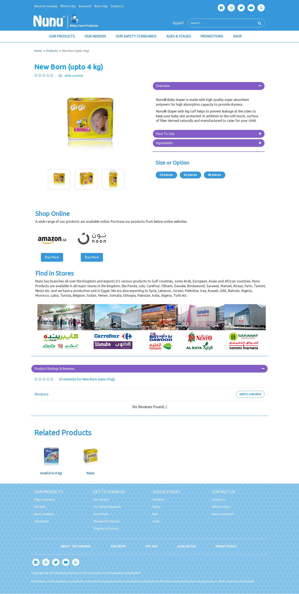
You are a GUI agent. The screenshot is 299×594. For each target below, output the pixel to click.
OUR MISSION (95, 37)
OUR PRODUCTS (62, 37)
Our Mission (101, 499)
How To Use (165, 134)
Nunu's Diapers (44, 514)
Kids (155, 514)
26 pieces (190, 175)
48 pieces (215, 175)
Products (52, 51)
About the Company (46, 6)
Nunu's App (101, 6)
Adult (156, 521)
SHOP (238, 37)
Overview (163, 86)
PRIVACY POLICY (226, 546)
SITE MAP (151, 546)
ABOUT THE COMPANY (76, 546)
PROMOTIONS (212, 37)
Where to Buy (68, 6)
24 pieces (166, 175)
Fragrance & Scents (106, 528)
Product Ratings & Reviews (54, 369)
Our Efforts (100, 514)
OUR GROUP (118, 546)
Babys (157, 507)
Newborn (158, 499)
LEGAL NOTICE (186, 546)
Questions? (85, 6)
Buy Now (52, 257)
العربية (178, 23)
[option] (90, 123)
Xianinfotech (132, 573)
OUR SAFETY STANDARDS (136, 37)
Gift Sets (39, 507)
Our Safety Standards (107, 507)
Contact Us (117, 6)
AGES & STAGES (179, 37)
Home (38, 51)
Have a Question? (223, 514)
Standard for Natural (106, 521)
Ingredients (164, 143)
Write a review (74, 76)
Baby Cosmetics (44, 499)
